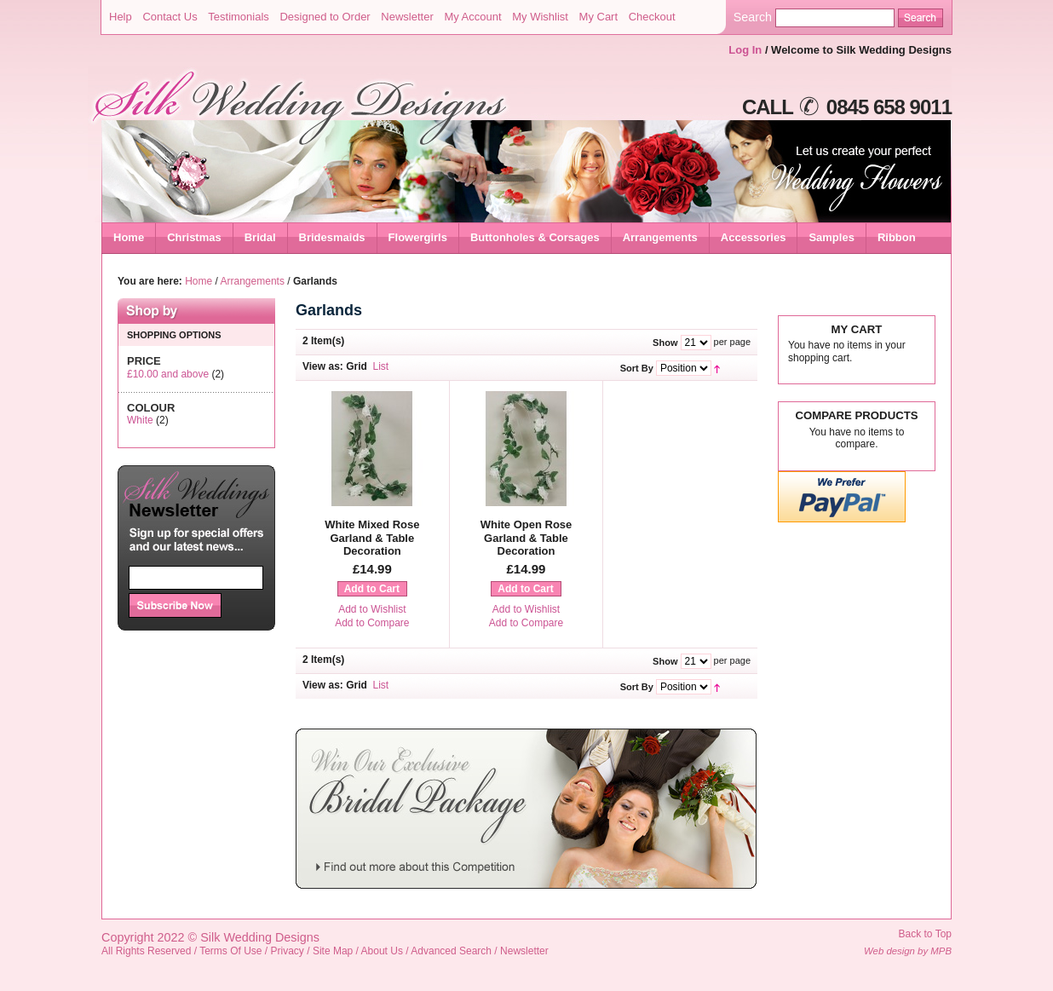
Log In (745, 49)
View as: (322, 366)
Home (128, 237)
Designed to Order (324, 16)
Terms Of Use (230, 951)
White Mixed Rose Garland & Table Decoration (372, 537)
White (140, 420)
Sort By (636, 368)
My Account (472, 16)
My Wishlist (540, 16)
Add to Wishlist (372, 609)
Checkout (652, 16)
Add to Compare (372, 623)
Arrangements (253, 281)
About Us (382, 951)
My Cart (599, 16)
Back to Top (925, 934)
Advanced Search (451, 951)
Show (665, 342)
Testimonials (238, 16)
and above (168, 374)
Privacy (287, 951)
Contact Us (169, 16)
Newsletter (407, 16)
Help (120, 16)
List (381, 366)
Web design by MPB (908, 951)
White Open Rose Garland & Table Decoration (526, 537)
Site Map (333, 951)
